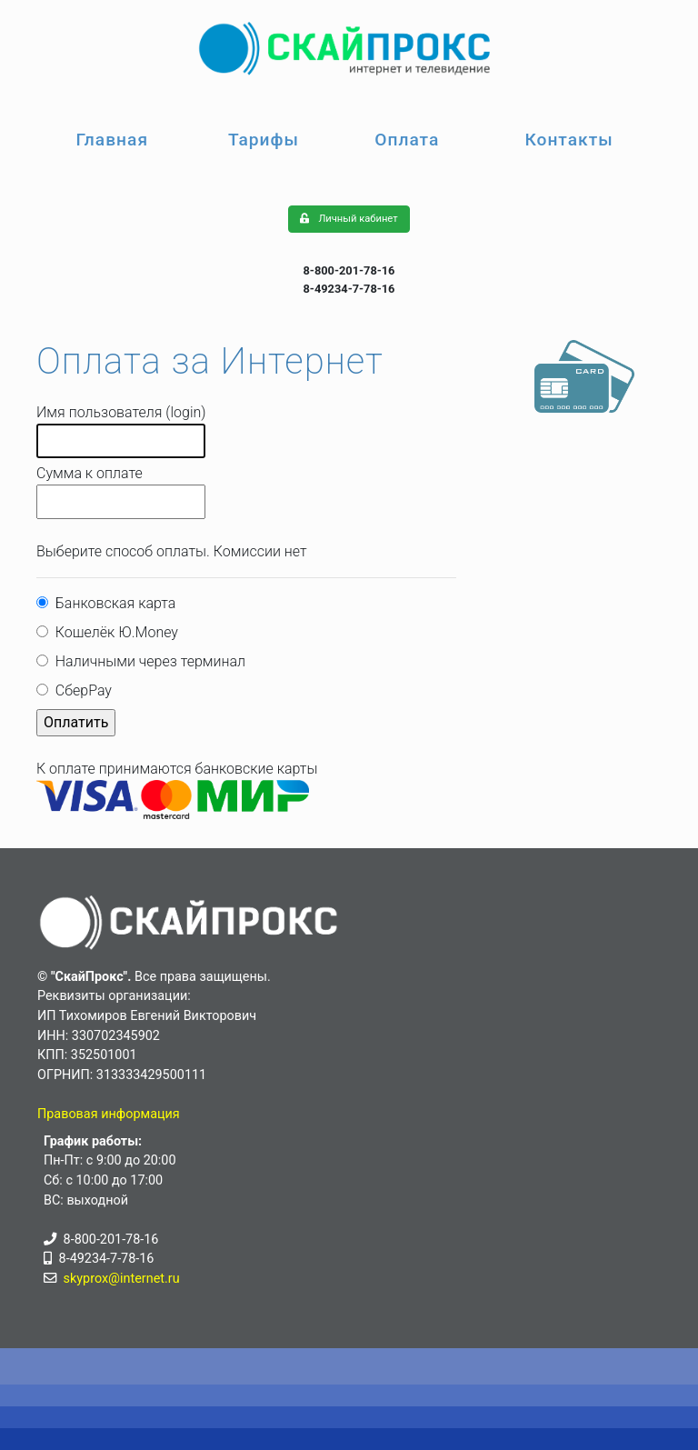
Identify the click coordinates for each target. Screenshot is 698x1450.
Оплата (406, 139)
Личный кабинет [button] (348, 219)
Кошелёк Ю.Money (113, 632)
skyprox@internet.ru (122, 1278)
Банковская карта (111, 603)
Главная (111, 139)
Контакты (568, 139)
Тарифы (263, 139)
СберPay (80, 690)
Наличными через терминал (146, 661)
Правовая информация (108, 1114)
